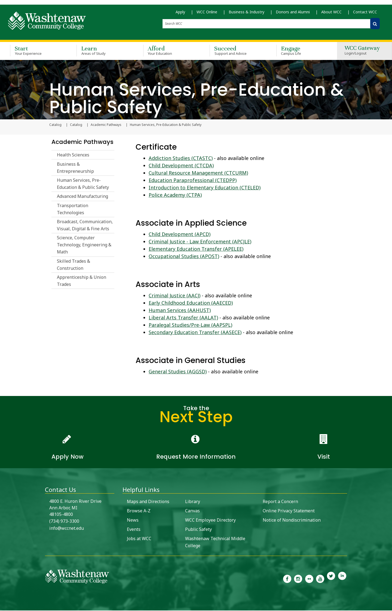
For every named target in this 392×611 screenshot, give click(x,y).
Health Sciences (73, 155)
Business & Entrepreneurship (75, 168)
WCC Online (207, 13)
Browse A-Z (139, 511)
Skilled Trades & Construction (73, 265)
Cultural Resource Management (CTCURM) (198, 173)
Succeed (235, 51)
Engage (301, 51)
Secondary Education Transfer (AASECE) (195, 332)
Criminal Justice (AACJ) (174, 296)
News (133, 521)
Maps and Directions (148, 502)
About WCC (331, 13)
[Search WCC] (375, 25)
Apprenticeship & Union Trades (81, 281)
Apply (180, 13)
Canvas (192, 511)
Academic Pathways (106, 125)
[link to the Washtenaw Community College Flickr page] (309, 579)
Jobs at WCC (139, 539)
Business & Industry (246, 13)
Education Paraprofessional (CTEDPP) (193, 180)
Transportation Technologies (72, 209)
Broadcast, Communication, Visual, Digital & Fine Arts (85, 225)
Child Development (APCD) (179, 234)
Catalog (76, 125)
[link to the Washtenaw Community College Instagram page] (298, 579)
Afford (168, 51)
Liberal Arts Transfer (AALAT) (183, 318)
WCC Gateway (362, 51)
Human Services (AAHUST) (180, 310)
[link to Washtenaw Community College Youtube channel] (320, 579)
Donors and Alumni (293, 13)
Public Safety (198, 530)
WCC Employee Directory (210, 521)
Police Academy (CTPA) (175, 195)
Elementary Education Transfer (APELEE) (196, 249)
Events (133, 530)
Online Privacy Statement (289, 511)
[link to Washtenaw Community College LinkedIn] (342, 579)
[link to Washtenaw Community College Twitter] (331, 579)
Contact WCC (365, 13)
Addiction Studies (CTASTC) (181, 158)
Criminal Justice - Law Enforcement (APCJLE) (200, 242)
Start (35, 51)
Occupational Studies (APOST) (184, 256)
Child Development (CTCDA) (181, 166)
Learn (101, 51)
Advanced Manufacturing (82, 197)
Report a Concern (280, 502)
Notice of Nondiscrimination (292, 521)
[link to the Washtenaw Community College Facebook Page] (287, 579)
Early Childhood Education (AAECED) (191, 303)
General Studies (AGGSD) (178, 372)
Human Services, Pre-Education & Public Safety (83, 184)
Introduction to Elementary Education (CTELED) (205, 188)
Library (192, 502)
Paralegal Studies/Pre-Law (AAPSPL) (190, 325)
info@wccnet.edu (66, 529)
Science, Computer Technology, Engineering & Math (84, 245)
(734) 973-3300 (64, 522)
